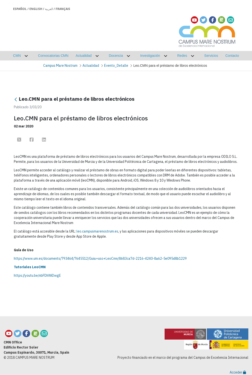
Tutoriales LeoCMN (30, 267)
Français (63, 9)
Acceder (238, 372)
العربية (49, 9)
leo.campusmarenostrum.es (97, 231)
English (35, 9)
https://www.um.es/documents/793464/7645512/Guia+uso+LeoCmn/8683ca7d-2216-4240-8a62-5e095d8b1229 (100, 258)
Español (20, 9)
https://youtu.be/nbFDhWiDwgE (37, 275)
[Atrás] (16, 99)
